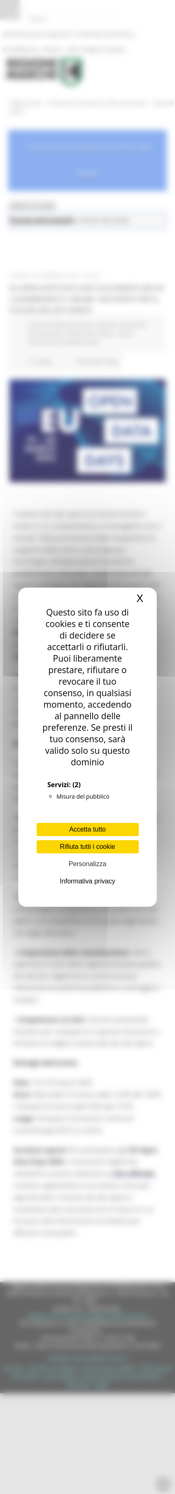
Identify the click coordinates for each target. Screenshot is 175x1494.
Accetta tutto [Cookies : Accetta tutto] (87, 829)
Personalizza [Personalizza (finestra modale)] (88, 863)
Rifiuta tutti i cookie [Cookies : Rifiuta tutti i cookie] (87, 846)
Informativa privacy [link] (87, 881)
